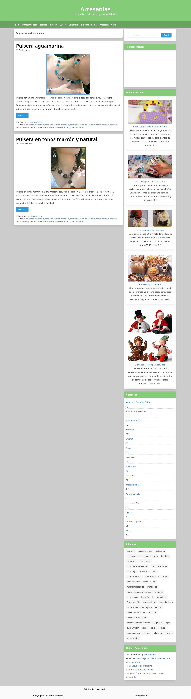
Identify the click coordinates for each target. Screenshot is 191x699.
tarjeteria (158, 622)
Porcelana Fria (29, 24)
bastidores (132, 561)
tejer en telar (133, 627)
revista (158, 607)
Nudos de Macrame (142, 665)
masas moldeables (135, 586)
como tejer (132, 571)
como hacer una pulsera (93, 125)
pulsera (66, 127)
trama (169, 633)
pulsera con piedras (77, 127)
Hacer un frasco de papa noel (150, 230)
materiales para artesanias (139, 592)
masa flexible (149, 581)
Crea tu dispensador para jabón (150, 181)
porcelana (161, 597)
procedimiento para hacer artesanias (50, 127)
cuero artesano (152, 576)
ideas (165, 576)
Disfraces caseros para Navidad (150, 364)
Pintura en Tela (89, 24)
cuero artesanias (134, 576)
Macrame (130, 475)
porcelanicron (149, 602)
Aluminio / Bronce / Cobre (138, 402)
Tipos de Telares (148, 654)
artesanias (40, 125)
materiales (105, 125)
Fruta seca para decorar (150, 284)
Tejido (128, 512)
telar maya (158, 633)
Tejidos (154, 627)
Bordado (129, 429)
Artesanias (95, 9)
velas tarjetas (133, 638)
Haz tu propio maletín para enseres (150, 126)
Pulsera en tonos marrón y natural (56, 139)
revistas (152, 612)
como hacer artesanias (61, 125)
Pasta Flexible (132, 484)
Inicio (16, 24)
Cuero (63, 24)
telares (147, 633)
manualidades (133, 581)
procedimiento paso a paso (139, 607)
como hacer (49, 125)
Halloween (130, 466)
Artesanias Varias (108, 24)
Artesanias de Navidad (136, 411)
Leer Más (22, 115)
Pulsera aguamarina (40, 45)
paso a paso (132, 597)
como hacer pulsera (77, 125)
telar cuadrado (133, 633)
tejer (168, 622)
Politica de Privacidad (94, 689)
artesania (33, 125)
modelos (159, 592)
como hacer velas (159, 566)
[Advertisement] (150, 68)
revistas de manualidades (138, 622)
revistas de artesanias (137, 617)
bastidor (165, 556)
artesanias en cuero (149, 556)
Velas (128, 530)
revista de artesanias (136, 612)
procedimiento (32, 127)
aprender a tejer (145, 551)
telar (163, 627)
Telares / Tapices (48, 24)
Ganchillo (73, 24)
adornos (130, 551)
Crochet (129, 438)
